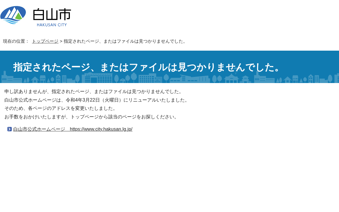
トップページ (45, 41)
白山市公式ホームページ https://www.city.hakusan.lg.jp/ (72, 129)
